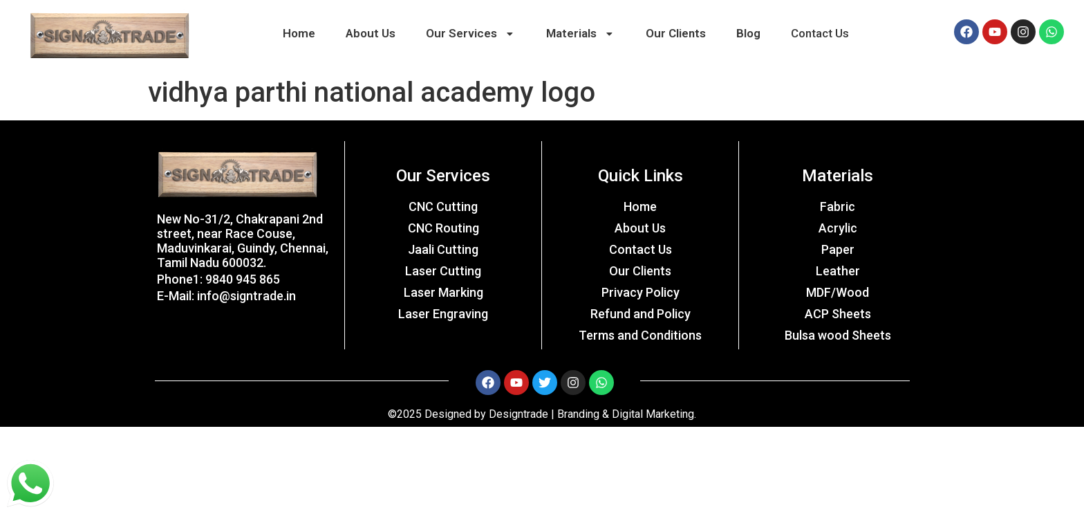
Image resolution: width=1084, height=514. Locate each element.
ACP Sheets (838, 313)
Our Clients (676, 33)
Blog (748, 33)
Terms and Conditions (640, 335)
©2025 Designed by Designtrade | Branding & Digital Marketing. (542, 414)
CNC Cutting (443, 206)
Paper (837, 249)
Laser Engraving (443, 313)
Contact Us (820, 33)
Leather (838, 271)
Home (299, 33)
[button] (471, 33)
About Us (370, 33)
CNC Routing (443, 228)
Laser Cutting (443, 271)
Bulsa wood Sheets (838, 335)
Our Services (471, 33)
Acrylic (838, 228)
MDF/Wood (837, 292)
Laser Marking (443, 292)
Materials (581, 33)
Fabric (837, 206)
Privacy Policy (640, 292)
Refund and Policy (640, 313)
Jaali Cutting (443, 249)
